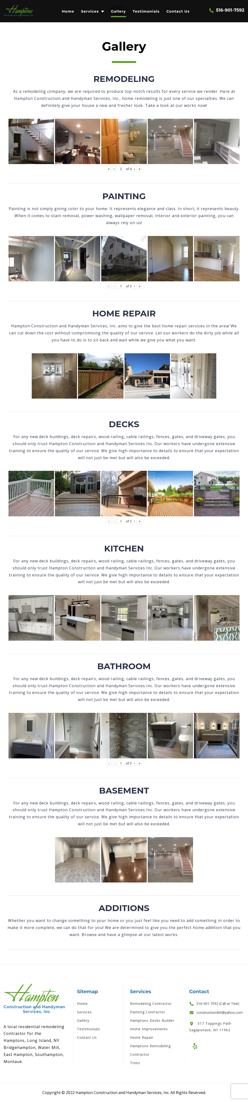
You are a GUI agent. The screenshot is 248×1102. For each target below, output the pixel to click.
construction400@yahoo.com (219, 1012)
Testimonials (146, 11)
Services (90, 11)
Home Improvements (149, 1029)
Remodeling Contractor (151, 1003)
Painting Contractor (147, 1012)
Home (68, 11)
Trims (135, 1063)
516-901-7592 (230, 10)
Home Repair (141, 1037)
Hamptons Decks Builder (152, 1020)
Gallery (118, 11)
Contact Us (178, 11)
